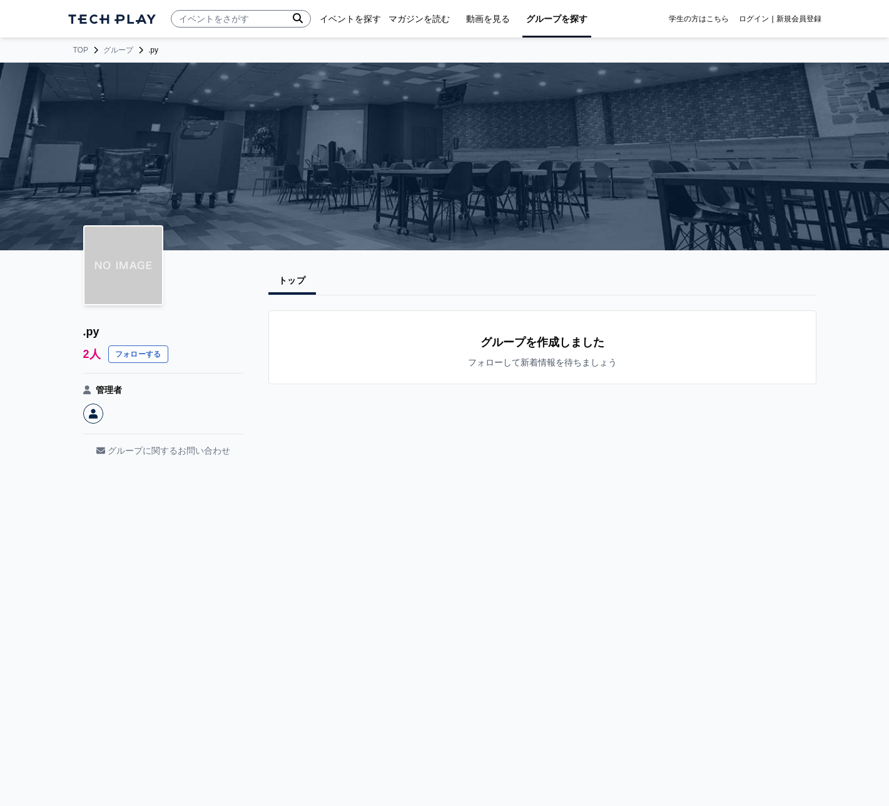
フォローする (138, 354)
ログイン (754, 18)
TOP (80, 50)
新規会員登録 (798, 18)
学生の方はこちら (699, 18)
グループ (118, 50)
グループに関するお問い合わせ (163, 451)
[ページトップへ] (112, 19)
